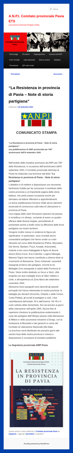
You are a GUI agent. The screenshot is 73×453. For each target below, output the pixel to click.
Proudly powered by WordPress (36, 444)
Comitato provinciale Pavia (46, 431)
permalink (30, 434)
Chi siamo (26, 54)
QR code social (28, 65)
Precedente (14, 74)
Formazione (13, 65)
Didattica (57, 60)
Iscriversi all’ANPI (55, 54)
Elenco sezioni (44, 60)
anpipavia (13, 434)
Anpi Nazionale (29, 60)
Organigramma (39, 54)
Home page (13, 54)
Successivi (58, 74)
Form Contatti (14, 60)
